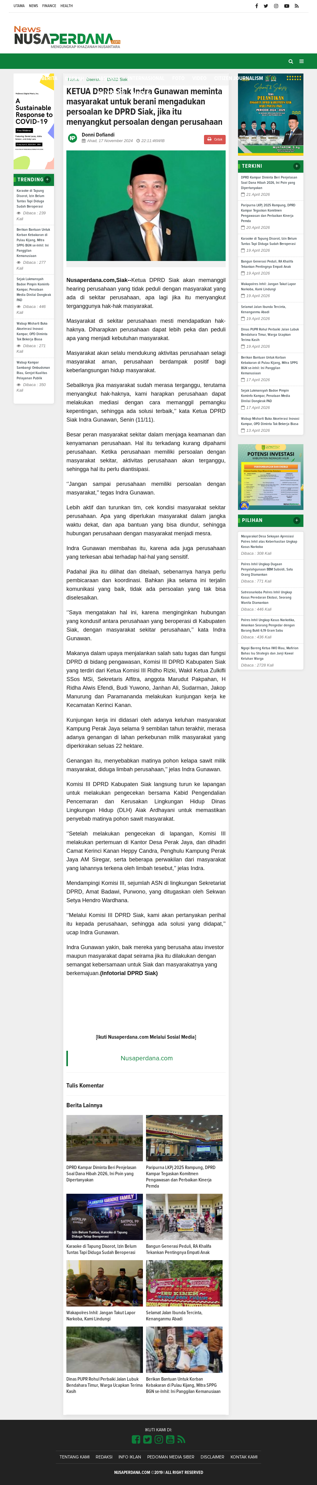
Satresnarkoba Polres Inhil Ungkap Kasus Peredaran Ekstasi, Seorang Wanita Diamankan (266, 598)
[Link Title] (136, 1440)
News (33, 6)
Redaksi (104, 1457)
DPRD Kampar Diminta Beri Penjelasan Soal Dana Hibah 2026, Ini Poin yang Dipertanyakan (101, 1173)
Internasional (146, 78)
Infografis (111, 93)
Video (199, 78)
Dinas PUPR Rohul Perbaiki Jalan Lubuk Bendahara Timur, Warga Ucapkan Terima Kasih (104, 1385)
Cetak (214, 139)
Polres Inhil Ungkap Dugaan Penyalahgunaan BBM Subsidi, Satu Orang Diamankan (267, 569)
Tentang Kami (75, 1457)
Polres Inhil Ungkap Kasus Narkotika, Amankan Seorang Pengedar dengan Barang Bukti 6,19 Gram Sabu (268, 625)
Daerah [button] (74, 79)
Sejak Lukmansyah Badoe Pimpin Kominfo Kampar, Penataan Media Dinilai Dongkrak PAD (34, 289)
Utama (19, 6)
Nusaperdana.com (147, 1058)
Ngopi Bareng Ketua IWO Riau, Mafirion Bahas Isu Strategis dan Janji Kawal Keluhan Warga (269, 653)
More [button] (139, 93)
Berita (49, 78)
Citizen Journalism (238, 78)
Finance (49, 6)
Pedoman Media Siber (170, 1457)
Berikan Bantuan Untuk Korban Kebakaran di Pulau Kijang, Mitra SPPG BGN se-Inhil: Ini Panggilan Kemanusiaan (183, 1385)
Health (66, 6)
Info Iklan (130, 1457)
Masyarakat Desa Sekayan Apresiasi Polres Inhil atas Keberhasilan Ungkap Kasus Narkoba (269, 542)
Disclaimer (212, 1457)
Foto (178, 78)
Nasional (108, 78)
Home (24, 78)
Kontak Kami (244, 1457)
